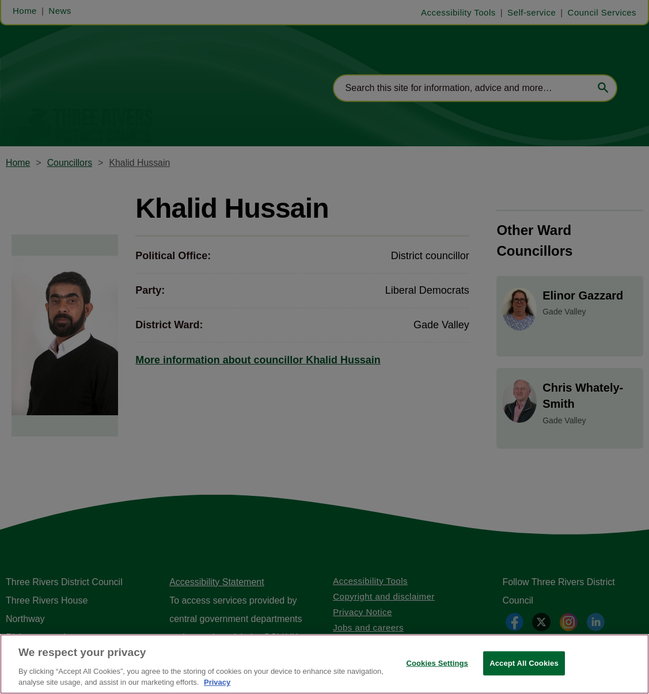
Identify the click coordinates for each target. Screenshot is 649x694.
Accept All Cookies (524, 663)
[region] (324, 664)
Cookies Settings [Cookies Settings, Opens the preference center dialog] (437, 663)
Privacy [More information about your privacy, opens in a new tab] (217, 682)
